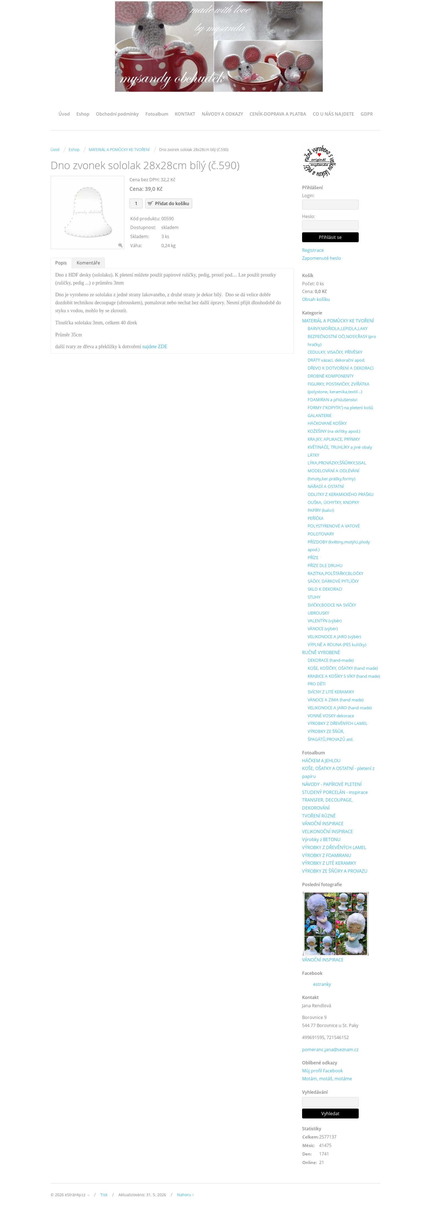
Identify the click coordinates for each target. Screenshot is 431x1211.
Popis (61, 263)
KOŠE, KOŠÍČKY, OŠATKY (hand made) (343, 669)
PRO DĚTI (316, 684)
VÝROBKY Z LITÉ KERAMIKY (329, 864)
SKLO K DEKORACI (325, 590)
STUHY (314, 598)
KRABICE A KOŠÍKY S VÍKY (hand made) (344, 677)
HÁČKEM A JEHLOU (321, 761)
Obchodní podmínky (117, 114)
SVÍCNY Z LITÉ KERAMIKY (331, 692)
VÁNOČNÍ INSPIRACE (323, 825)
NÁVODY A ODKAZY (222, 114)
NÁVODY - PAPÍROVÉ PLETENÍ (331, 785)
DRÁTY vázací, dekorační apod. (336, 360)
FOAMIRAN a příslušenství (332, 400)
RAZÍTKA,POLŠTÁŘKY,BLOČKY (335, 574)
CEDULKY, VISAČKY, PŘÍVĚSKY (335, 352)
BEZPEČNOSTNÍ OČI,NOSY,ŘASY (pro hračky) (342, 340)
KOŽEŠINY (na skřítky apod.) (334, 431)
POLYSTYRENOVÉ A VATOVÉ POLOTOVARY (334, 530)
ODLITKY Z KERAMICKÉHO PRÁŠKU (341, 495)
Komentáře (88, 263)
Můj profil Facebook (322, 1072)
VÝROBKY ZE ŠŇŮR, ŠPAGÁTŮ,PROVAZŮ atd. (330, 736)
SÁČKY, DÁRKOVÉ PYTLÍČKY (333, 582)
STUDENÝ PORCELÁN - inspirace (335, 793)
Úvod (64, 114)
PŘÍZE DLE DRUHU (325, 566)
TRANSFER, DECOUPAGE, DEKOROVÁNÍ (327, 805)
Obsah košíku (316, 300)
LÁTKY (313, 455)
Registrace (313, 250)
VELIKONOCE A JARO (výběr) (334, 637)
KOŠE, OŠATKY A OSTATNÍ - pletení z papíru (338, 773)
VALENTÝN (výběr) (324, 621)
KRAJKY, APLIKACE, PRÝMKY (334, 439)
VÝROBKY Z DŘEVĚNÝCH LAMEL (338, 724)
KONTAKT (185, 114)
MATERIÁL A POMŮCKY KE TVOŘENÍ (119, 149)
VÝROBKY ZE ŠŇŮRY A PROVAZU (335, 872)
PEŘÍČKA (316, 518)
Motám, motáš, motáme (327, 1080)
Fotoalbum (156, 114)
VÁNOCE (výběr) (323, 629)
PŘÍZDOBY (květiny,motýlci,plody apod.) (339, 546)
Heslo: (308, 216)
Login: (308, 195)
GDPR (367, 114)
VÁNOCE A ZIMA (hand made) (335, 700)
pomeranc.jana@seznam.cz (330, 1051)
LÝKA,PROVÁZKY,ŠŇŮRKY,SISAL (337, 463)
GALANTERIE (319, 415)
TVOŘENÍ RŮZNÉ (319, 817)
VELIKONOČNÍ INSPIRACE (327, 833)
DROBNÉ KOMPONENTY (330, 376)
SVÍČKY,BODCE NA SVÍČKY (332, 605)
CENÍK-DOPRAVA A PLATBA (278, 114)
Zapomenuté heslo (321, 258)
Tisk (103, 1195)
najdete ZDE (154, 346)
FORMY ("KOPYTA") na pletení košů (340, 408)
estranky (322, 985)
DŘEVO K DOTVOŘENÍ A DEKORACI (341, 368)
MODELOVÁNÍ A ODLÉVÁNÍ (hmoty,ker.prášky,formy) (333, 475)
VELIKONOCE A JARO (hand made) (340, 708)
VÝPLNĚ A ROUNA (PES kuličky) (337, 645)
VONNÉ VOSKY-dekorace (331, 716)
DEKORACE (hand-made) (330, 661)
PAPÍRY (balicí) (321, 511)
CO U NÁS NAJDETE (333, 114)
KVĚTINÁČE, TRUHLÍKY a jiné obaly (340, 447)
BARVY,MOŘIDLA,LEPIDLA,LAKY (338, 329)
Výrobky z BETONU (321, 841)
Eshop (82, 114)
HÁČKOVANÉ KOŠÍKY (327, 423)
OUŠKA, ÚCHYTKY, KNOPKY (333, 503)
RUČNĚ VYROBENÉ (321, 653)
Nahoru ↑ (185, 1195)
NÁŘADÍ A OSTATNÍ (326, 487)
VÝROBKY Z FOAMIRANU (326, 856)
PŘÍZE (313, 558)
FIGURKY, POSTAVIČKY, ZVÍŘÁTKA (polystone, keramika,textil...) (338, 388)
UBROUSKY (318, 613)
